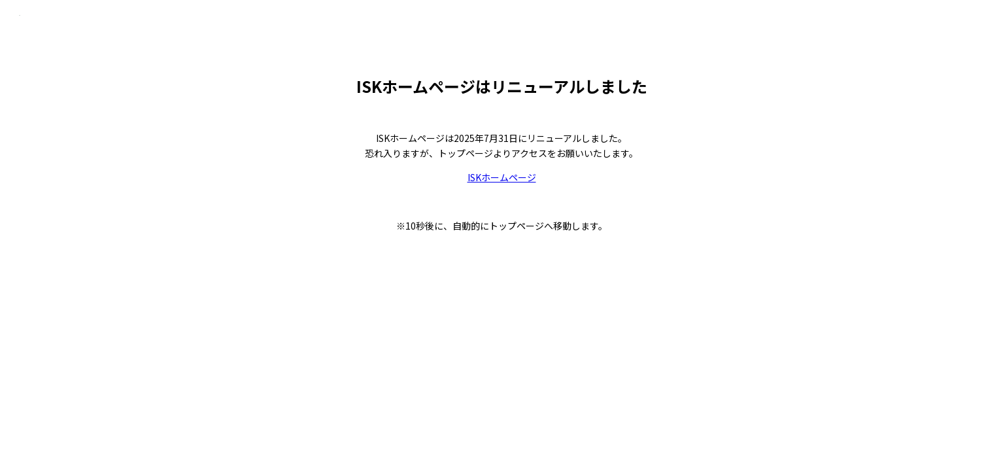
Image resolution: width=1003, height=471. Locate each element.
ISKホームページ (502, 177)
